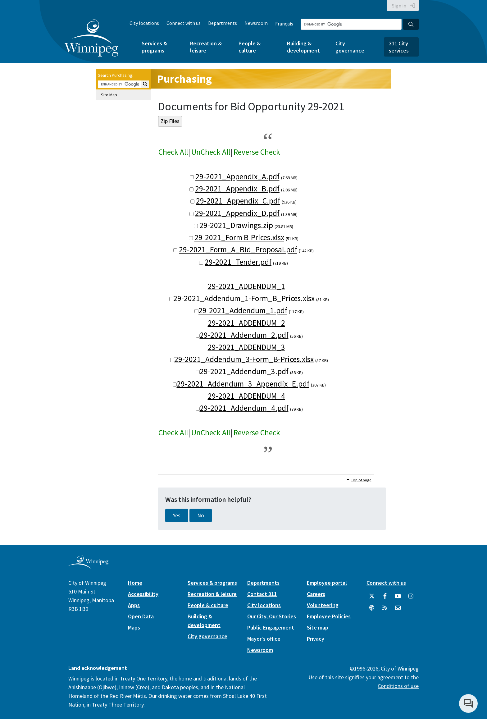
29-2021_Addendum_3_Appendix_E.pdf (243, 384)
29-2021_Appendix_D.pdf (237, 213)
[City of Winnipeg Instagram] (411, 596)
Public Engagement (270, 627)
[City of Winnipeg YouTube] (398, 596)
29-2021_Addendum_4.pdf (244, 408)
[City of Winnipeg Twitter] (371, 596)
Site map (317, 627)
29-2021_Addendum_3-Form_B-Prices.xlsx (244, 359)
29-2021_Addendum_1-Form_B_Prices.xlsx (244, 298)
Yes (176, 515)
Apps (134, 605)
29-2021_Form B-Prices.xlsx (239, 237)
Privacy (315, 638)
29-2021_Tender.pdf (238, 262)
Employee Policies (329, 616)
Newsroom (256, 23)
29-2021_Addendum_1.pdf (242, 310)
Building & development (303, 47)
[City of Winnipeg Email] (398, 608)
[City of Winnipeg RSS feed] (385, 608)
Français (284, 24)
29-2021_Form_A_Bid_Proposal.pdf (238, 249)
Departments (222, 23)
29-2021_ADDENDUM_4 (246, 396)
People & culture (250, 47)
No (200, 515)
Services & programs (154, 47)
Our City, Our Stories (271, 616)
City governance (349, 47)
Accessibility (143, 594)
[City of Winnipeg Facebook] (385, 596)
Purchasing (184, 79)
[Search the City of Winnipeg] (351, 24)
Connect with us (183, 23)
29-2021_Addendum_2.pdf (244, 335)
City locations (144, 23)
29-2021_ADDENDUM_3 (246, 347)
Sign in (399, 5)
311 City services (399, 47)
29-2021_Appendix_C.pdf (238, 201)
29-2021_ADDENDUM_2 (246, 323)
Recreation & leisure (206, 47)
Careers (316, 594)
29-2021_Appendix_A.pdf (237, 176)
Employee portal (327, 582)
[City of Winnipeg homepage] (88, 566)
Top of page (361, 480)
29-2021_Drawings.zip (236, 225)
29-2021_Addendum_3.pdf (244, 371)
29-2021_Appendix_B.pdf (237, 189)
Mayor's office (263, 638)
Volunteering (323, 605)
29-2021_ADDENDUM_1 (246, 286)
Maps (134, 627)
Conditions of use (398, 685)
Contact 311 (262, 594)
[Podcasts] (371, 608)
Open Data (141, 616)
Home (135, 582)
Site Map (109, 95)
